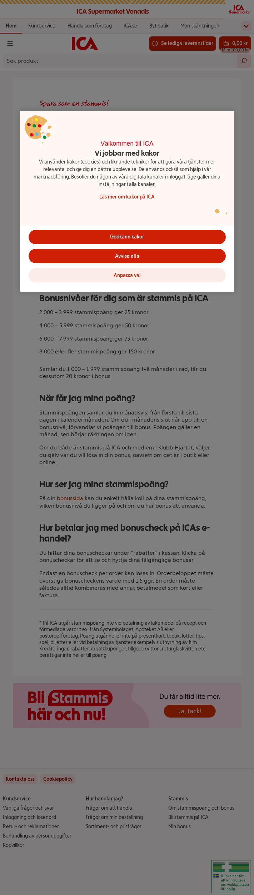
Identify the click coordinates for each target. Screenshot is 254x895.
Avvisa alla (127, 256)
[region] (127, 201)
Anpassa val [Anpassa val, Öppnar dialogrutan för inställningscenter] (127, 275)
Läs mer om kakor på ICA (127, 197)
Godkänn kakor (127, 237)
